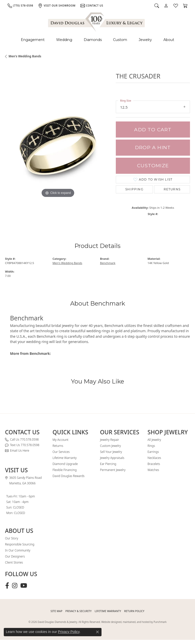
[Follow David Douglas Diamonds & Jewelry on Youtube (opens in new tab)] (23, 585)
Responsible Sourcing (19, 544)
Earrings (153, 452)
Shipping (134, 189)
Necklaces (154, 458)
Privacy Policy (68, 632)
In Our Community (17, 550)
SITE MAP (56, 611)
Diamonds (93, 39)
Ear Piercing (108, 464)
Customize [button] (153, 165)
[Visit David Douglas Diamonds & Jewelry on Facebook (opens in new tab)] (7, 585)
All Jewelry (154, 440)
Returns (172, 189)
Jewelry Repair (109, 440)
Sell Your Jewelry (111, 452)
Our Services (61, 452)
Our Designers (15, 556)
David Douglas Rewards (69, 476)
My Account (60, 440)
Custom (120, 39)
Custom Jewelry (110, 446)
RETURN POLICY (134, 611)
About (168, 39)
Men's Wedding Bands (25, 56)
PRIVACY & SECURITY (78, 611)
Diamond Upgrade (65, 464)
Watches (153, 470)
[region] (58, 146)
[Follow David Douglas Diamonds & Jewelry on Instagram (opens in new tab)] (15, 585)
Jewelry (145, 39)
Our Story (11, 538)
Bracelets (154, 464)
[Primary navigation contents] (97, 40)
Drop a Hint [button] (153, 147)
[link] (20, 5)
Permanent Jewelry (113, 470)
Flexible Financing (65, 470)
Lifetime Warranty (65, 458)
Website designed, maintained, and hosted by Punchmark (133, 622)
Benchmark (107, 263)
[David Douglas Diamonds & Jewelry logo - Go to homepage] (97, 21)
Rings (151, 446)
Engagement (33, 39)
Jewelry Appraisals (112, 458)
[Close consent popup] (97, 631)
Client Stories (14, 562)
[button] (156, 5)
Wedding (64, 39)
